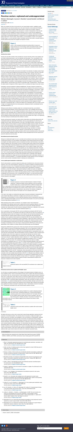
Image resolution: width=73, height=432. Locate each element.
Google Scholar (22, 349)
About (2, 5)
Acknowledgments (51, 127)
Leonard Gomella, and (33, 19)
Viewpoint (44, 7)
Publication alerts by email (34, 5)
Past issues (23, 7)
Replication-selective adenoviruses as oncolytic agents (53, 78)
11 (18, 200)
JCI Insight (71, 0)
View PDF (3, 24)
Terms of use (50, 17)
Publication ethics (25, 5)
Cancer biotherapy (53, 26)
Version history (50, 130)
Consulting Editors (12, 5)
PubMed (13, 349)
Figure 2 (13, 180)
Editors (6, 5)
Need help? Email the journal (53, 20)
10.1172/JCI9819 (14, 10)
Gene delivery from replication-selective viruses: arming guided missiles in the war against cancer (53, 109)
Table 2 (12, 304)
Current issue (17, 7)
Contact (51, 5)
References (50, 129)
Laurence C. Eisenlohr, (20, 19)
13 (29, 236)
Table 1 (12, 262)
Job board (47, 5)
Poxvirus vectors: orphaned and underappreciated (52, 94)
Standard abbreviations (52, 19)
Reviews (39, 7)
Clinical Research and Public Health (7, 7)
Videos (34, 7)
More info (11, 22)
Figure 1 (13, 43)
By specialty (28, 7)
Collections (49, 7)
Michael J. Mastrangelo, (7, 19)
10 (17, 200)
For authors (19, 5)
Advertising (42, 5)
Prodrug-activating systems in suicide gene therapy (52, 31)
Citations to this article (52, 120)
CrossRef (17, 349)
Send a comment (51, 16)
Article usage (50, 119)
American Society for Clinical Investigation (17, 428)
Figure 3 (13, 289)
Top (48, 126)
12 (29, 208)
